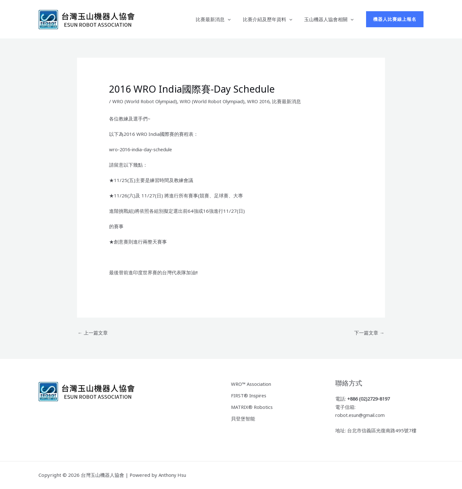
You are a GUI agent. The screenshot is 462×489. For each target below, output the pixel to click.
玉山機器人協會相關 (330, 19)
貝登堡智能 (243, 418)
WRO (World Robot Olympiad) (146, 101)
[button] (234, 19)
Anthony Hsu (173, 475)
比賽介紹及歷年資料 (271, 19)
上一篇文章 (93, 332)
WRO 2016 (264, 101)
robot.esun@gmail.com (361, 415)
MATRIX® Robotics (252, 406)
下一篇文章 (369, 332)
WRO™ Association (252, 383)
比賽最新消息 (219, 19)
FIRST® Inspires (249, 395)
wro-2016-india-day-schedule (142, 149)
